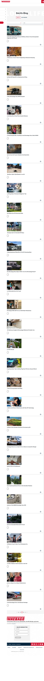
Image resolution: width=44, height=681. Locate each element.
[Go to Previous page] (17, 612)
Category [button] (3, 22)
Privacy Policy (14, 623)
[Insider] (0, 3)
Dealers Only (18, 644)
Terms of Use (22, 649)
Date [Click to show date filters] (18, 17)
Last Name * (18, 631)
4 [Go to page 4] (20, 612)
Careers (9, 644)
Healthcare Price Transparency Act (29, 647)
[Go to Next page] (26, 612)
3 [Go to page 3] (18, 612)
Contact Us (19, 647)
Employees (14, 644)
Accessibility (14, 647)
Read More (5, 60)
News (7, 644)
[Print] (41, 44)
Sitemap (9, 647)
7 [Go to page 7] (25, 612)
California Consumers (39, 647)
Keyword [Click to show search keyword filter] (24, 17)
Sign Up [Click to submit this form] (18, 637)
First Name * (18, 628)
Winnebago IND (2, 644)
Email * (17, 634)
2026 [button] (24, 22)
